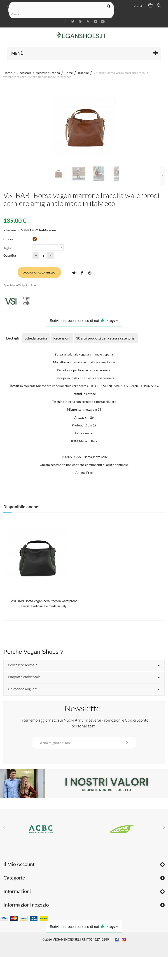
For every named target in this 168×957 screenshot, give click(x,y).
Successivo (162, 175)
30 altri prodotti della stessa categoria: (105, 338)
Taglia (7, 248)
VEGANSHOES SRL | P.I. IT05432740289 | (81, 939)
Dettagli (12, 338)
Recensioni (61, 338)
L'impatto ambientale (24, 677)
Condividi (81, 272)
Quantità (9, 255)
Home (7, 73)
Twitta (73, 272)
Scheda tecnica (36, 338)
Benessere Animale (22, 665)
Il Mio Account (19, 864)
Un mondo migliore (23, 689)
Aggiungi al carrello (39, 272)
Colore (8, 239)
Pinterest (89, 272)
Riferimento (11, 230)
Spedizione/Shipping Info (19, 285)
